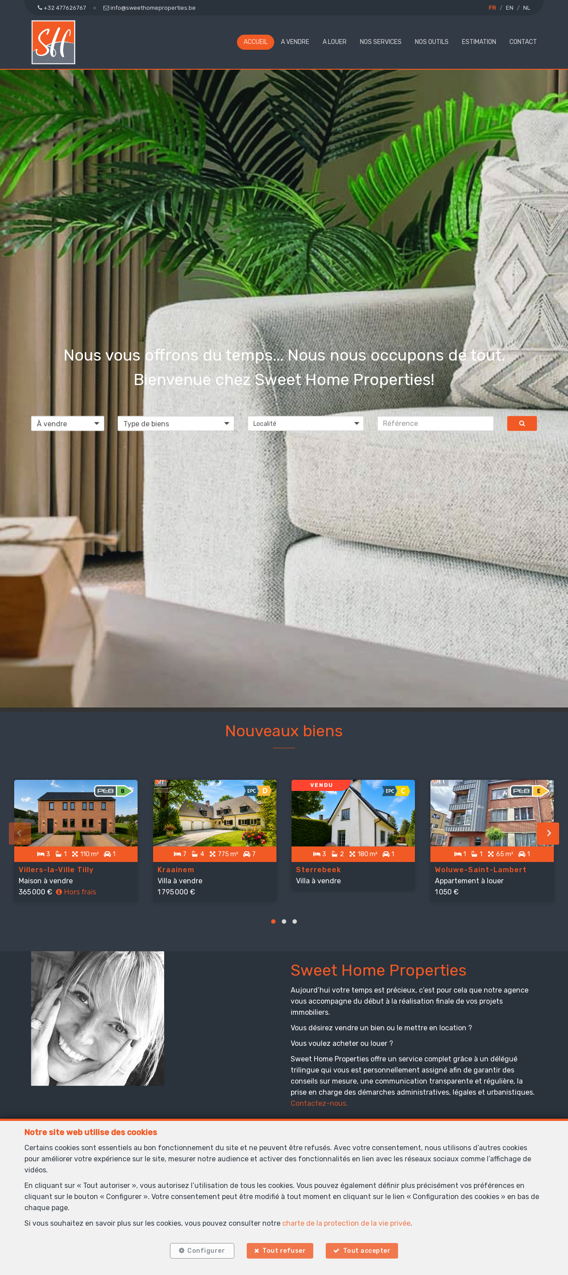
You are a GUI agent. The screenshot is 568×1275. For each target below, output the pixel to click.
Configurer (204, 1249)
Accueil (256, 42)
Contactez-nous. (319, 1097)
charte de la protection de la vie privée (346, 1220)
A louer (335, 42)
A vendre (295, 42)
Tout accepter (370, 1249)
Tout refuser (284, 1249)
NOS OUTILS (432, 42)
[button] (306, 423)
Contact (523, 42)
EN (509, 7)
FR (492, 7)
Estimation (479, 42)
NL (526, 7)
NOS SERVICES (381, 42)
